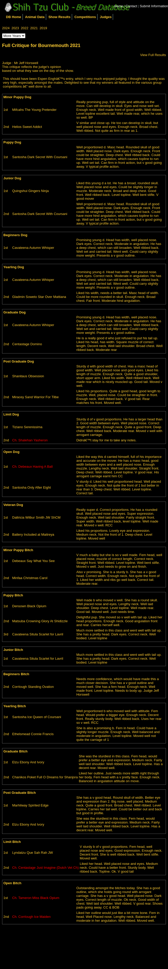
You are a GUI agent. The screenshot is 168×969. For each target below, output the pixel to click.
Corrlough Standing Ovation (33, 687)
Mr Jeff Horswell (26, 63)
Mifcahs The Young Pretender (34, 110)
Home (118, 6)
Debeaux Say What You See (33, 561)
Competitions (85, 17)
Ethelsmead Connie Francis (33, 734)
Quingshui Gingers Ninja (30, 191)
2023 (15, 28)
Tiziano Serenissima (27, 427)
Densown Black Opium (29, 606)
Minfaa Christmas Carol (29, 578)
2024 (6, 28)
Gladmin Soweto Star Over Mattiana (39, 297)
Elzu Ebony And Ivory (28, 762)
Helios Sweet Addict (27, 127)
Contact (131, 6)
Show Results (59, 17)
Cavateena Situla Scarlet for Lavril (37, 634)
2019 (43, 28)
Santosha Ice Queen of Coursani (36, 717)
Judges (106, 17)
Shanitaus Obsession (28, 376)
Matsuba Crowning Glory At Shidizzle (40, 621)
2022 (24, 28)
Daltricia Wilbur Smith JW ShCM (36, 517)
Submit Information (154, 6)
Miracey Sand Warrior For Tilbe (35, 397)
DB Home (13, 17)
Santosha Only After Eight (31, 487)
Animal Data (35, 17)
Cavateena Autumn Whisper (33, 248)
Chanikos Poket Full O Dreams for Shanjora (45, 777)
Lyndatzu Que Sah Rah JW (32, 853)
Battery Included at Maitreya (33, 534)
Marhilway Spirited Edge (30, 805)
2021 (34, 28)
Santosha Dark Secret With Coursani (39, 157)
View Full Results (153, 55)
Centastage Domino (27, 344)
